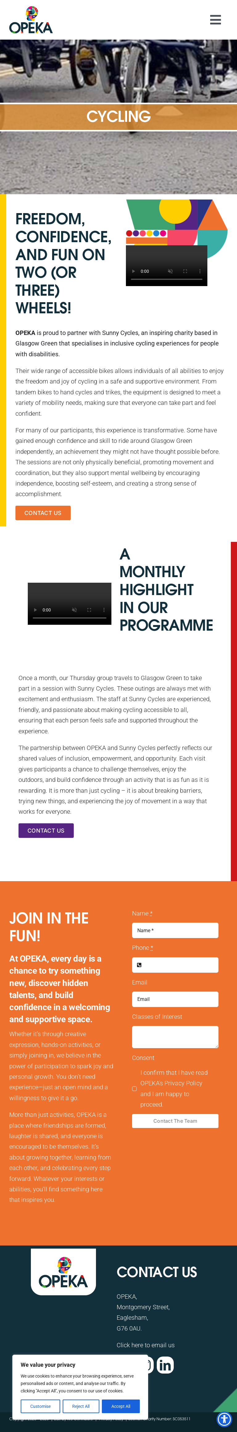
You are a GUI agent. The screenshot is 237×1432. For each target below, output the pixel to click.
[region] (80, 1387)
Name (142, 913)
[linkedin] (165, 1365)
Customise (40, 1406)
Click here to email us (146, 1345)
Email (140, 982)
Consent (143, 1057)
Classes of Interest (157, 1016)
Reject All (80, 1406)
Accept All (120, 1406)
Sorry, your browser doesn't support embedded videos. (166, 265)
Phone (142, 947)
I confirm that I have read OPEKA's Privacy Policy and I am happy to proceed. (174, 1088)
